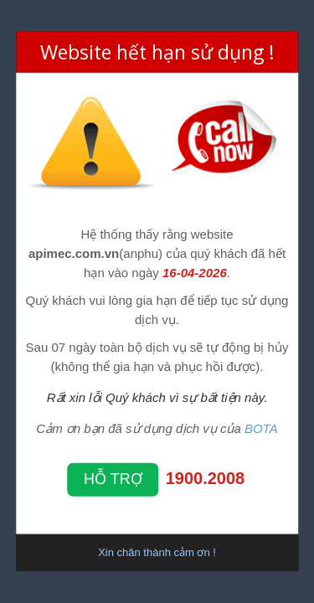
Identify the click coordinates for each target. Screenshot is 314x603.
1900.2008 (205, 478)
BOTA (261, 428)
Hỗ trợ (113, 479)
